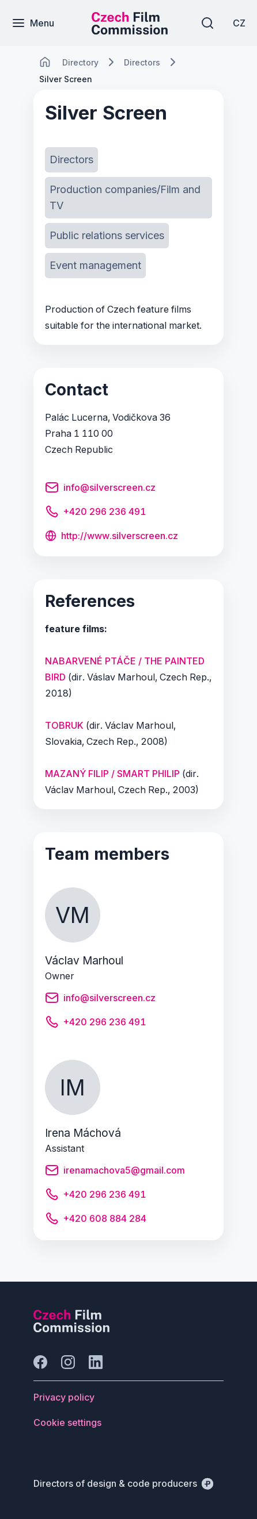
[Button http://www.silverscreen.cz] (111, 537)
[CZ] (239, 23)
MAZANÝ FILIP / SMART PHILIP (112, 773)
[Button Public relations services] (107, 236)
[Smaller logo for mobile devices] (130, 31)
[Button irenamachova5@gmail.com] (115, 1171)
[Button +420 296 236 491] (95, 513)
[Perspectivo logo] (71, 1329)
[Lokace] (80, 62)
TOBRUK (64, 725)
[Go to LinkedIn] (95, 1362)
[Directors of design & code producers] (123, 1483)
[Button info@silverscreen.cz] (100, 489)
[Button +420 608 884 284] (95, 1220)
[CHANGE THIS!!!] (44, 62)
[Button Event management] (95, 265)
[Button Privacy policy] (64, 1397)
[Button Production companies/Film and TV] (128, 198)
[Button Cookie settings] (67, 1422)
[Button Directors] (71, 160)
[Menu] (33, 23)
